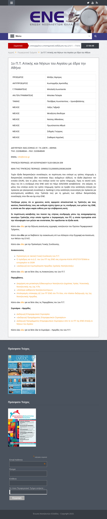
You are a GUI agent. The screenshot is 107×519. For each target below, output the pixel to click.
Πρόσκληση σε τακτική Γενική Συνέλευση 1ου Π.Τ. (38, 256)
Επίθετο (13, 479)
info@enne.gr (24, 157)
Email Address (27, 460)
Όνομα (12, 469)
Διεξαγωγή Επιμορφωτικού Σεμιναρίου (33, 314)
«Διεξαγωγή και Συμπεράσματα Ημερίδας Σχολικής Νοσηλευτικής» (45, 266)
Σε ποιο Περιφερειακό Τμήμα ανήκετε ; (27, 488)
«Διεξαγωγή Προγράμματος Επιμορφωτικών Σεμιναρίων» (41, 317)
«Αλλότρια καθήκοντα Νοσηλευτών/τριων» (35, 290)
